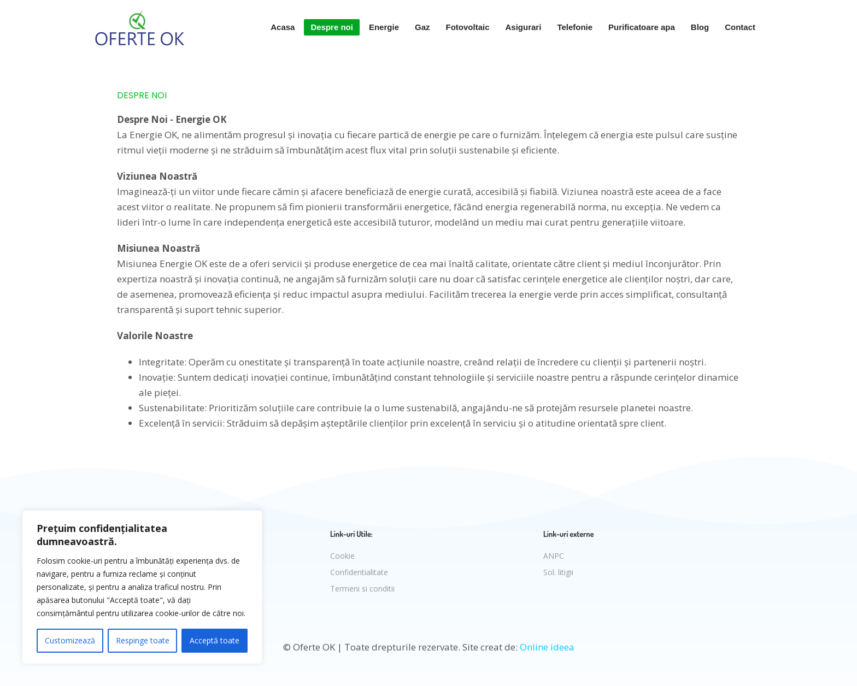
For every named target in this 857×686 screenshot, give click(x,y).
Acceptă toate (214, 640)
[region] (142, 587)
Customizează (70, 640)
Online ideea (547, 647)
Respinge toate (142, 640)
